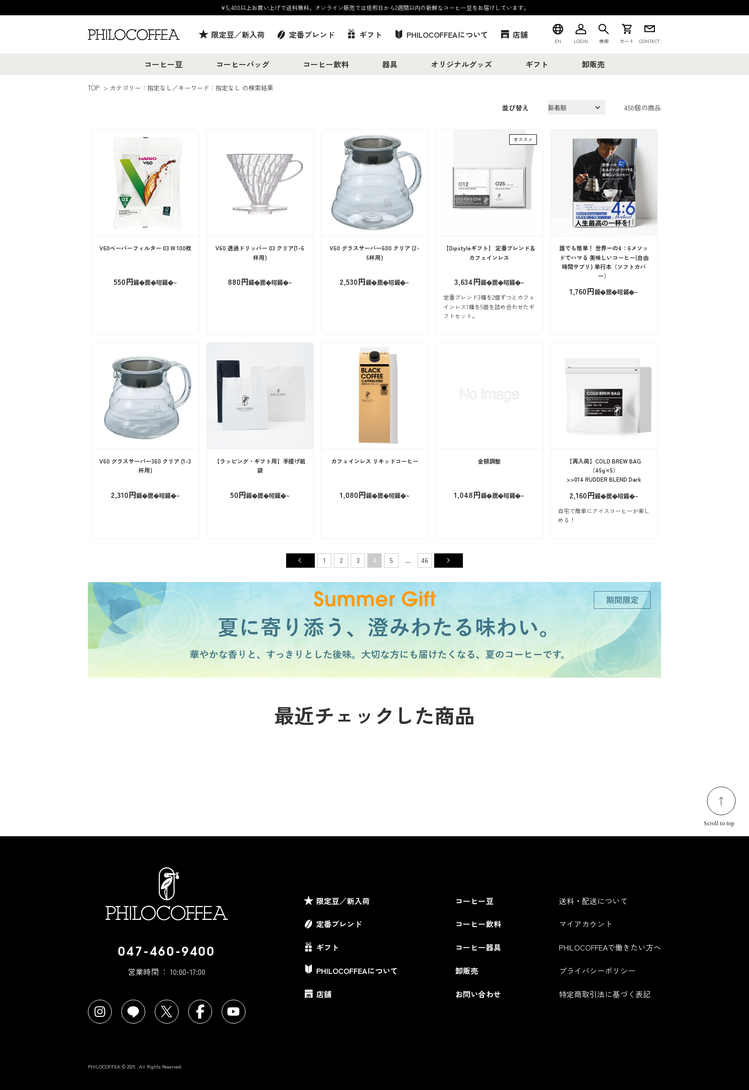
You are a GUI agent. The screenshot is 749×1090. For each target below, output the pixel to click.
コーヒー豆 (163, 64)
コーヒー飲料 (326, 64)
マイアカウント (585, 923)
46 (424, 560)
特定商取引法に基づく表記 (605, 994)
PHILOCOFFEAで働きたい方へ (610, 947)
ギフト (536, 64)
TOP (93, 87)
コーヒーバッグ (242, 64)
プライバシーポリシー (597, 970)
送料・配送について (593, 901)
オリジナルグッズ (461, 64)
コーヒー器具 (478, 947)
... (408, 560)
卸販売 (593, 64)
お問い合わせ (478, 994)
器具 (389, 64)
